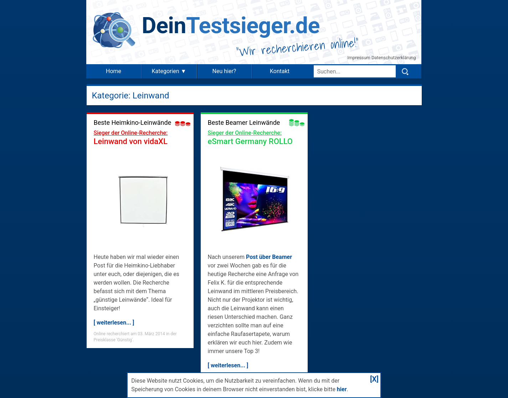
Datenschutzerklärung (393, 57)
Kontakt (279, 71)
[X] (374, 379)
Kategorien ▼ (169, 71)
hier (342, 389)
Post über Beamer (269, 257)
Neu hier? (224, 71)
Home (113, 71)
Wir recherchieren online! (297, 47)
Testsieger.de (231, 25)
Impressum (359, 57)
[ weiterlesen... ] (114, 322)
